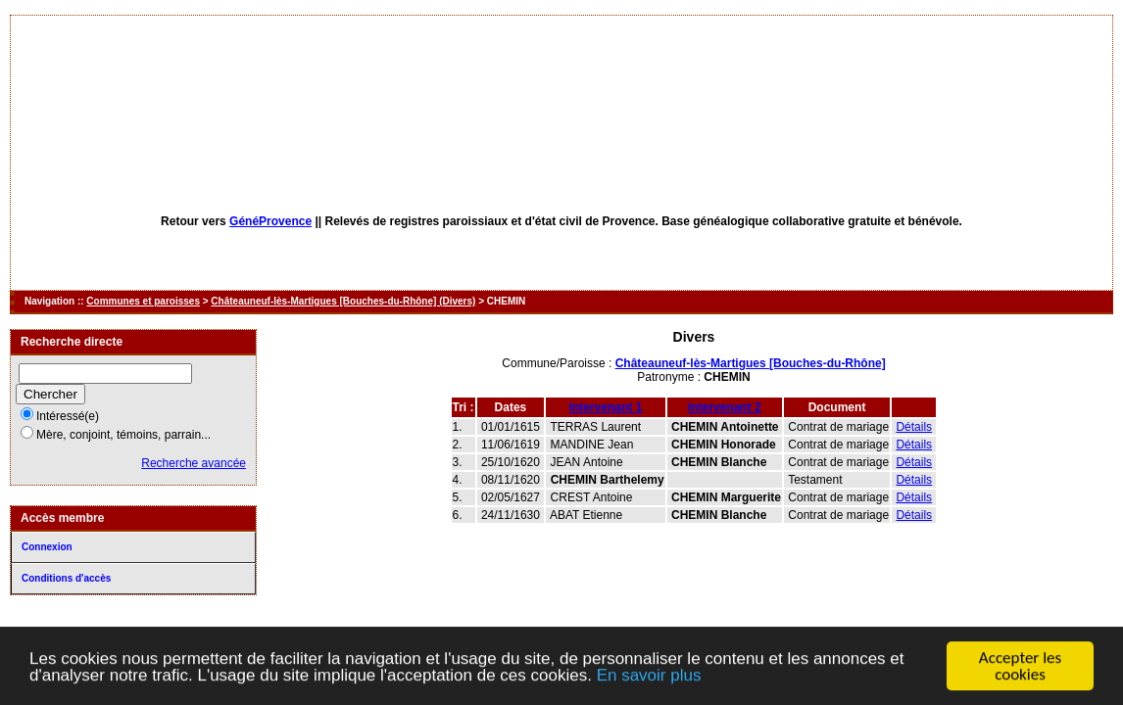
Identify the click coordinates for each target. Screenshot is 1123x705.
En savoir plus (649, 676)
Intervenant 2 (724, 407)
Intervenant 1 (606, 407)
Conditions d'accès (66, 578)
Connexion (47, 546)
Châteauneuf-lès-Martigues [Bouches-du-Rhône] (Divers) (343, 301)
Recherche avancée (193, 463)
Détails (914, 427)
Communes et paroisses (143, 301)
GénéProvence (270, 221)
